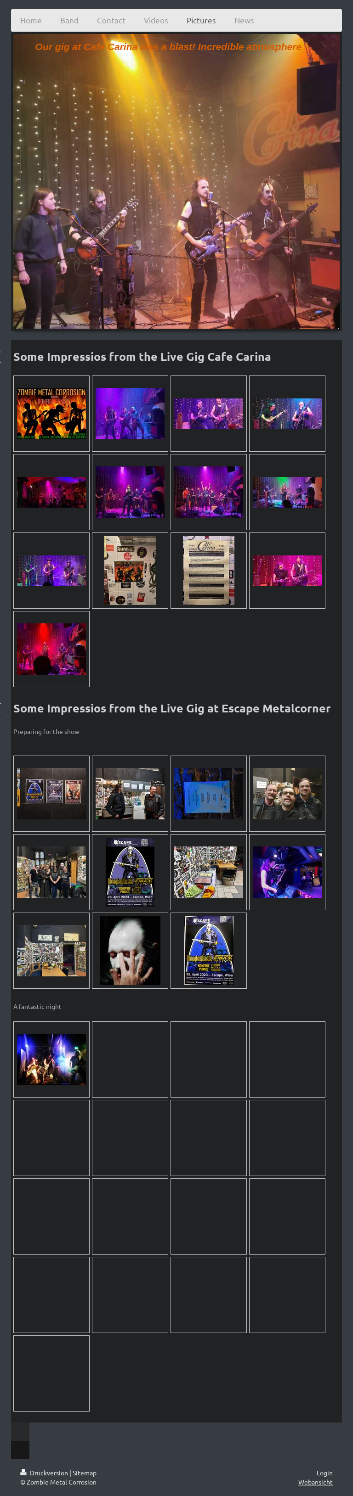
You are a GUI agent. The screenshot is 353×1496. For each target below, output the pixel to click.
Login (325, 1472)
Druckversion (44, 1472)
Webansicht (315, 1482)
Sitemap (85, 1472)
